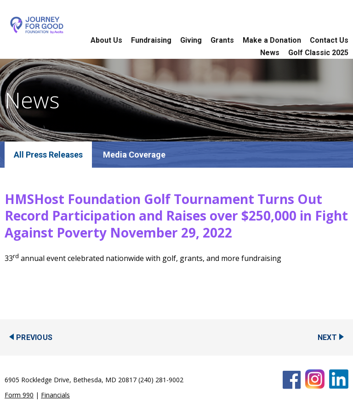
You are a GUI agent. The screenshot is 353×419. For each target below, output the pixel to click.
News (269, 52)
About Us (106, 40)
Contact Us (329, 40)
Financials (55, 395)
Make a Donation (272, 40)
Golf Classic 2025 (318, 52)
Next (327, 337)
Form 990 (19, 395)
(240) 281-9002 (160, 379)
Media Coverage (134, 154)
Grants (222, 40)
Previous (34, 337)
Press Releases (54, 154)
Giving (191, 40)
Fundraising (151, 40)
